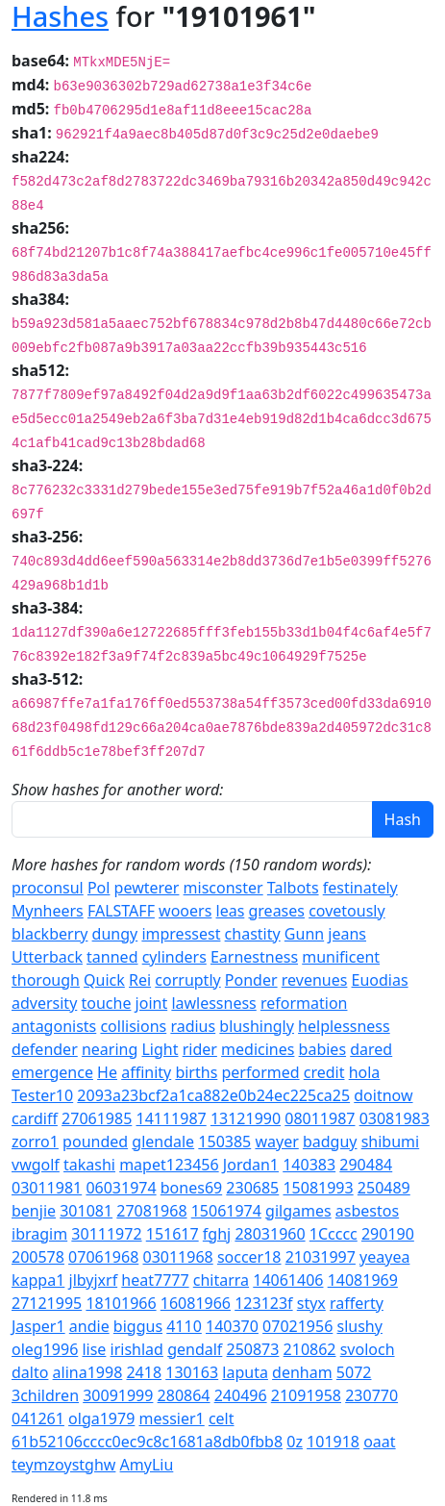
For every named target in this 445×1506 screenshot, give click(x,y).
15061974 (226, 1210)
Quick (104, 980)
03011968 (177, 1257)
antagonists (54, 1026)
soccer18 (249, 1257)
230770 (371, 1395)
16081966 (196, 1303)
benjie (34, 1210)
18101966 (121, 1303)
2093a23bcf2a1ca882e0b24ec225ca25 (213, 1095)
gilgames (298, 1210)
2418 (143, 1372)
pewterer (147, 887)
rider (200, 1049)
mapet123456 (169, 1164)
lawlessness (213, 1003)
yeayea (384, 1257)
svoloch (367, 1349)
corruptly (187, 980)
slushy (359, 1326)
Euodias (380, 980)
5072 (354, 1372)
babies (322, 1049)
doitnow (383, 1095)
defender (45, 1049)
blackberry (49, 933)
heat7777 (154, 1280)
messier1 (172, 1418)
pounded (95, 1141)
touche (106, 1003)
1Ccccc (333, 1233)
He (107, 1072)
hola (365, 1072)
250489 (384, 1187)
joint (152, 1003)
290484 (365, 1164)
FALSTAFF (121, 910)
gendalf (194, 1349)
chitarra (221, 1280)
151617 (172, 1233)
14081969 (363, 1280)
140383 (309, 1164)
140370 (232, 1326)
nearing (109, 1049)
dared (371, 1049)
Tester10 (42, 1095)
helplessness (344, 1026)
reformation (304, 1003)
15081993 (318, 1187)
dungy (115, 933)
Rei (140, 980)
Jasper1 (38, 1326)
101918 (333, 1441)
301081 (86, 1210)
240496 (240, 1395)
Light (159, 1049)
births (196, 1072)
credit (324, 1072)
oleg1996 (45, 1349)
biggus (137, 1326)
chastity (253, 933)
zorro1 (35, 1141)
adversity (44, 1003)
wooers (185, 910)
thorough (46, 980)
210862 (310, 1349)
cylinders (174, 956)
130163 (191, 1372)
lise (94, 1349)
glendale (163, 1141)
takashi (89, 1164)
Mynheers (48, 910)
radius (192, 1026)
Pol (99, 887)
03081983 (394, 1118)
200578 (38, 1257)
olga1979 (101, 1418)
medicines (257, 1049)
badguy (330, 1141)
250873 (253, 1349)
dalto (30, 1372)
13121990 (245, 1118)
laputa (245, 1372)
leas (230, 910)
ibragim (39, 1233)
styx (311, 1303)
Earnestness (254, 956)
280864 (184, 1395)
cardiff (35, 1118)
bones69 (191, 1187)
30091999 (118, 1395)
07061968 (103, 1257)
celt (222, 1418)
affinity (146, 1072)
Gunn (304, 933)
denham (302, 1372)
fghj (217, 1233)
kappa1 (38, 1280)
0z (294, 1441)
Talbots (293, 887)
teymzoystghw (63, 1464)
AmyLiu (147, 1464)
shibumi (390, 1141)
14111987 (171, 1118)
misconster (223, 887)
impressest (180, 933)
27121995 (47, 1303)
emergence (52, 1072)
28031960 (270, 1233)
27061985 (97, 1118)
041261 (38, 1418)
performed (260, 1072)
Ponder (251, 980)
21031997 (320, 1257)
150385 (224, 1141)
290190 (387, 1233)
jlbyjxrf (93, 1280)
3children (45, 1395)
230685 (252, 1187)
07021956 (297, 1326)
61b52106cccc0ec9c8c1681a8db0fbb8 (147, 1441)
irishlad (137, 1349)
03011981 (47, 1187)
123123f (263, 1303)
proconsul (48, 887)
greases (276, 910)
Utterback (47, 956)
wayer (276, 1141)
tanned (112, 956)
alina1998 (88, 1372)
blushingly (256, 1026)
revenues (315, 980)
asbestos (367, 1210)
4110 (184, 1326)
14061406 (288, 1280)
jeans (347, 933)
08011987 (319, 1118)
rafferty (356, 1303)
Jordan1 (251, 1164)
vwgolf (36, 1164)
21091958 (306, 1395)
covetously (347, 910)
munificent (341, 956)
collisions (133, 1026)
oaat (379, 1441)
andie (89, 1326)
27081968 (151, 1210)
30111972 (106, 1233)
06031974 (121, 1187)
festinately (360, 887)
